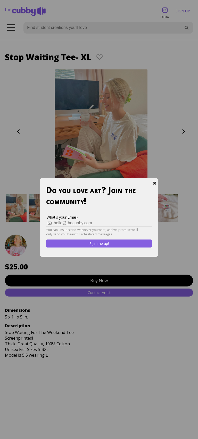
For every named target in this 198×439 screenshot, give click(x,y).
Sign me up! (99, 243)
